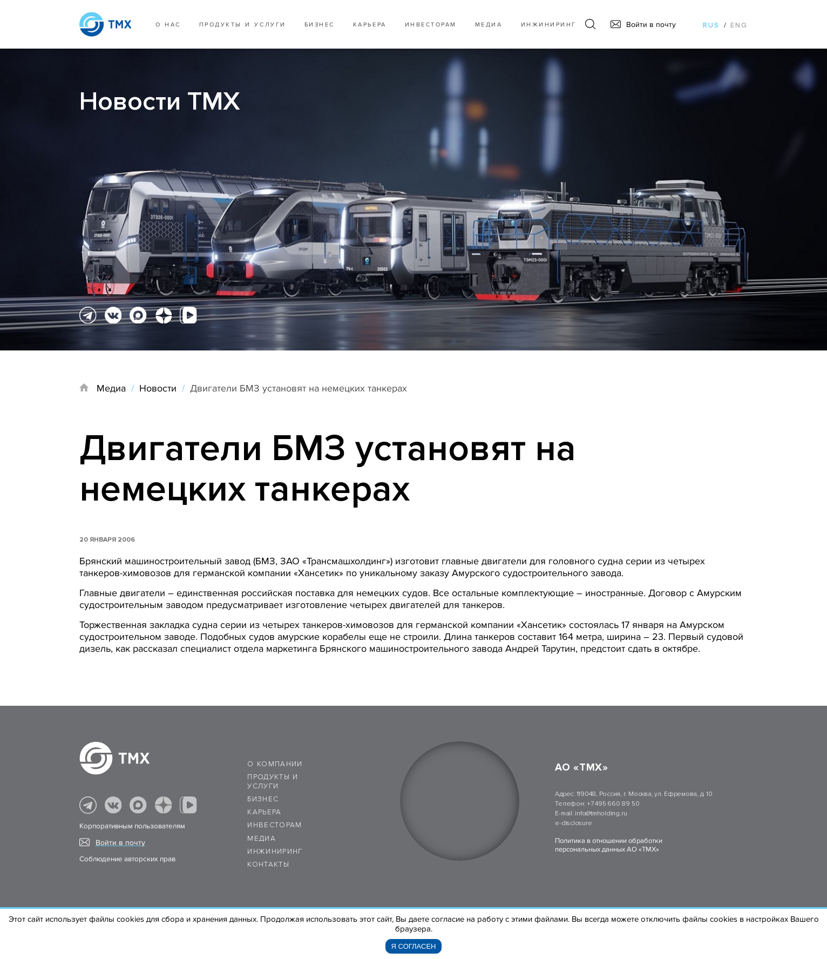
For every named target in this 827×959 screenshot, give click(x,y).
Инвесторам (431, 24)
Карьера (370, 24)
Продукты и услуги (242, 24)
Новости (158, 388)
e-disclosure (573, 823)
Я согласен (413, 946)
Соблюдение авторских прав (127, 859)
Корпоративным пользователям (132, 826)
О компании (275, 764)
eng (739, 25)
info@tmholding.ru (601, 813)
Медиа (489, 24)
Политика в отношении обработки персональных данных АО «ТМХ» (608, 845)
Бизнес (263, 799)
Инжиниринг (549, 24)
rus (711, 25)
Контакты (268, 864)
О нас (168, 24)
